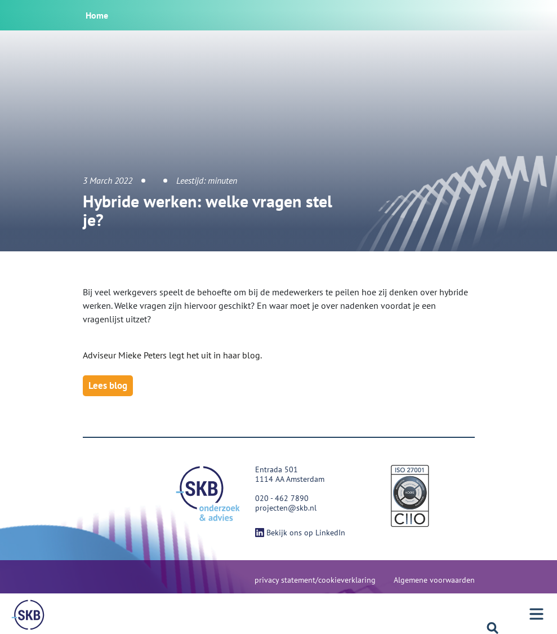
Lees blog (107, 385)
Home (97, 15)
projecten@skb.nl (286, 508)
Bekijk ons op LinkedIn (300, 532)
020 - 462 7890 (282, 498)
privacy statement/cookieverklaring (315, 580)
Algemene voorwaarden (434, 580)
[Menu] (28, 615)
